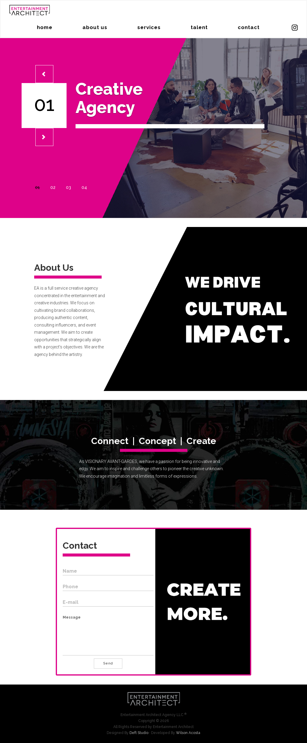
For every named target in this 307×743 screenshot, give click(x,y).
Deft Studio (139, 733)
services (149, 27)
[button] (44, 74)
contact (249, 27)
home (44, 27)
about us (94, 27)
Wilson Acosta (188, 733)
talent (199, 27)
